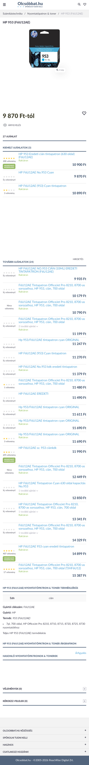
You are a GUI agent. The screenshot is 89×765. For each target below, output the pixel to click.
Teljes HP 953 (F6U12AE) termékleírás (24, 633)
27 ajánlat (10, 136)
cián (51, 598)
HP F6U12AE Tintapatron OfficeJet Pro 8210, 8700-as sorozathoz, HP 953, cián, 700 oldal (48, 506)
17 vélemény (9, 572)
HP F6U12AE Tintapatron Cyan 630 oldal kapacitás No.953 (52, 485)
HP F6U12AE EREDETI (33, 393)
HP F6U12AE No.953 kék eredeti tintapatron (48, 366)
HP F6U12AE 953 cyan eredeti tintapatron (46, 546)
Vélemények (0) (44, 688)
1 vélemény (9, 388)
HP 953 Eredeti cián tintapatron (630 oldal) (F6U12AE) (47, 156)
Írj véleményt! (9, 180)
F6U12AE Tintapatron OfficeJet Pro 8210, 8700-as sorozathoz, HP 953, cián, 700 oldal (52, 287)
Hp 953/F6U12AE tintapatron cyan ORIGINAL (49, 339)
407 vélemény (9, 554)
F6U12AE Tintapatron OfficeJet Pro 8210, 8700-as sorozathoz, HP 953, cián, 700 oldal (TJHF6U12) (52, 566)
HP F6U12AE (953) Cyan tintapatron (42, 185)
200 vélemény (9, 161)
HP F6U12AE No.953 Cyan (36, 172)
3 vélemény (9, 193)
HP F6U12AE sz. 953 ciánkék (37, 447)
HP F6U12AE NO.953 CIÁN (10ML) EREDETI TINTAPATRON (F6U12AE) (48, 270)
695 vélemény (9, 455)
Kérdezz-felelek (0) (44, 701)
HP (14, 612)
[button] (83, 4)
